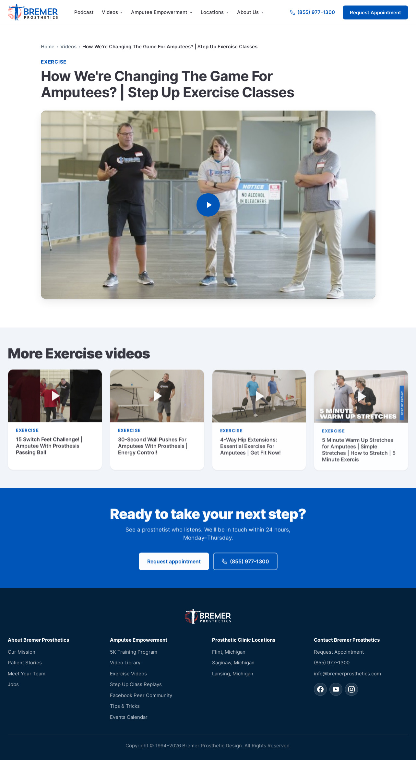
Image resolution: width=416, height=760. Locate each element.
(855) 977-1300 (245, 562)
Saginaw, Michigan (233, 662)
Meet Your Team (26, 674)
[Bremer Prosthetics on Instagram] (351, 689)
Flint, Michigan (228, 652)
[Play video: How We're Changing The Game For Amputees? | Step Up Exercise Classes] (208, 205)
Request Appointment (375, 12)
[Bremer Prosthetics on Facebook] (320, 689)
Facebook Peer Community (141, 695)
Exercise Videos (128, 674)
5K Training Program (133, 652)
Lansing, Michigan (232, 674)
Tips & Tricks (125, 706)
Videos (68, 46)
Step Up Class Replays (136, 684)
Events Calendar (129, 717)
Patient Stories (25, 662)
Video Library (125, 662)
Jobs (13, 684)
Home (47, 46)
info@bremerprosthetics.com (347, 674)
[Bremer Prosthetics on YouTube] (335, 689)
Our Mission (21, 652)
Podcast (84, 12)
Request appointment (174, 562)
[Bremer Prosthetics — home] (33, 12)
